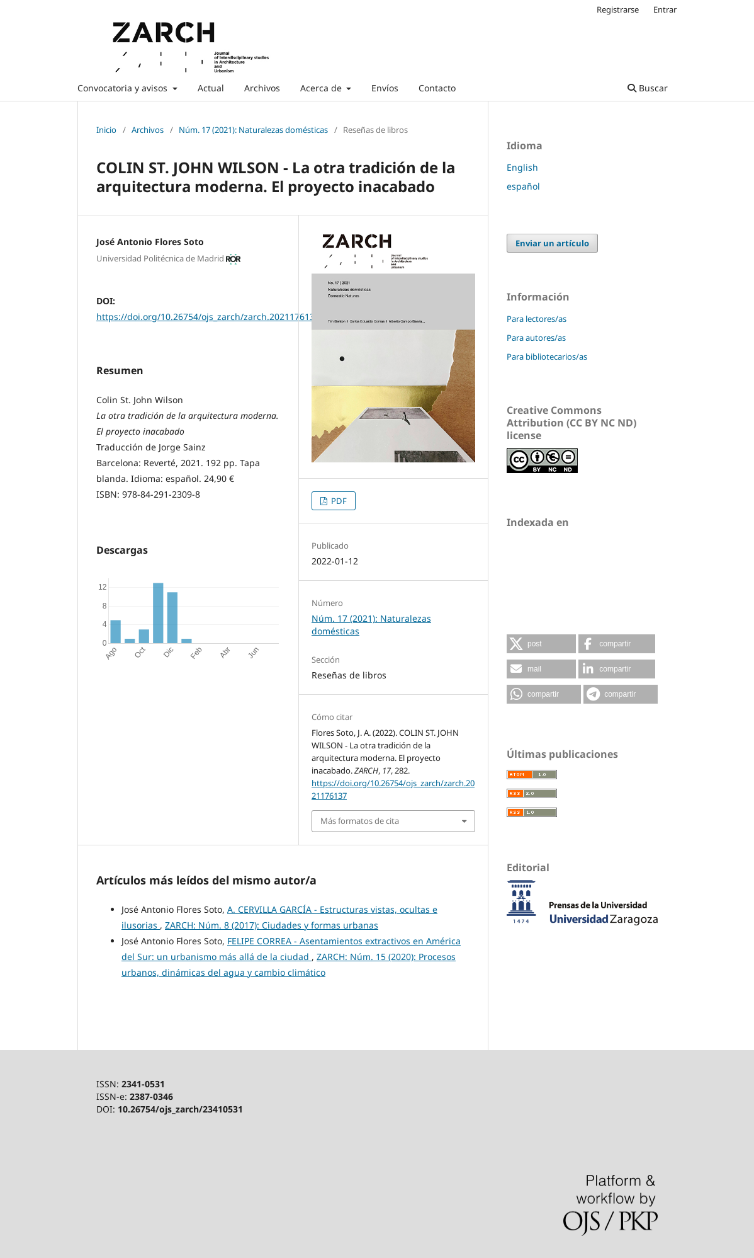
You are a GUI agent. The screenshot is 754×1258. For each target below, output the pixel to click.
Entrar (665, 9)
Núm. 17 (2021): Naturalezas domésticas (253, 129)
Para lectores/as (536, 318)
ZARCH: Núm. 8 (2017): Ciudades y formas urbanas (271, 925)
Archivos (262, 88)
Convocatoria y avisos (123, 88)
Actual (211, 88)
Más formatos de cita (359, 820)
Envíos (384, 88)
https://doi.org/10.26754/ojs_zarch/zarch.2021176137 (208, 317)
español (523, 186)
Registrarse (618, 9)
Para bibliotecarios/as (547, 356)
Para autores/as (536, 337)
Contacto (437, 88)
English (522, 167)
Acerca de (322, 88)
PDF (338, 500)
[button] (541, 643)
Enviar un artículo (552, 243)
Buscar (647, 88)
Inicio (106, 129)
